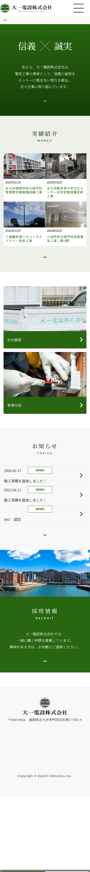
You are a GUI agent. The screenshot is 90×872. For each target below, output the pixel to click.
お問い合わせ (67, 865)
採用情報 (23, 865)
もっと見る (45, 278)
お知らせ (24, 822)
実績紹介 (60, 822)
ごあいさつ (45, 109)
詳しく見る (45, 730)
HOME (9, 21)
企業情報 (60, 810)
